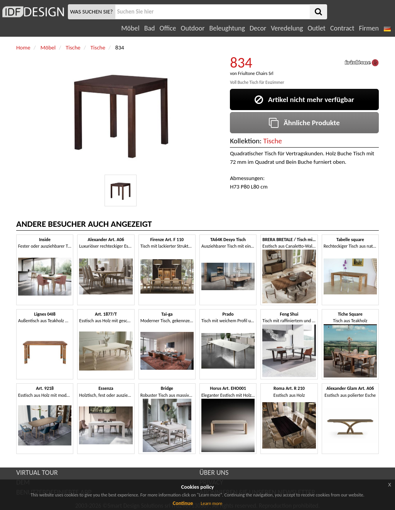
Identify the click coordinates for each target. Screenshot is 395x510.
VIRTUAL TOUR (37, 472)
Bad (149, 28)
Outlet (316, 28)
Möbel (130, 28)
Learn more (211, 503)
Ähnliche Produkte (304, 122)
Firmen (368, 28)
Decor (258, 28)
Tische (272, 140)
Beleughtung (227, 28)
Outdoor (193, 28)
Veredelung (287, 28)
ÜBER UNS (213, 472)
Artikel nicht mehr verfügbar (304, 99)
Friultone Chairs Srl (255, 73)
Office (168, 28)
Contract (342, 28)
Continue (183, 503)
